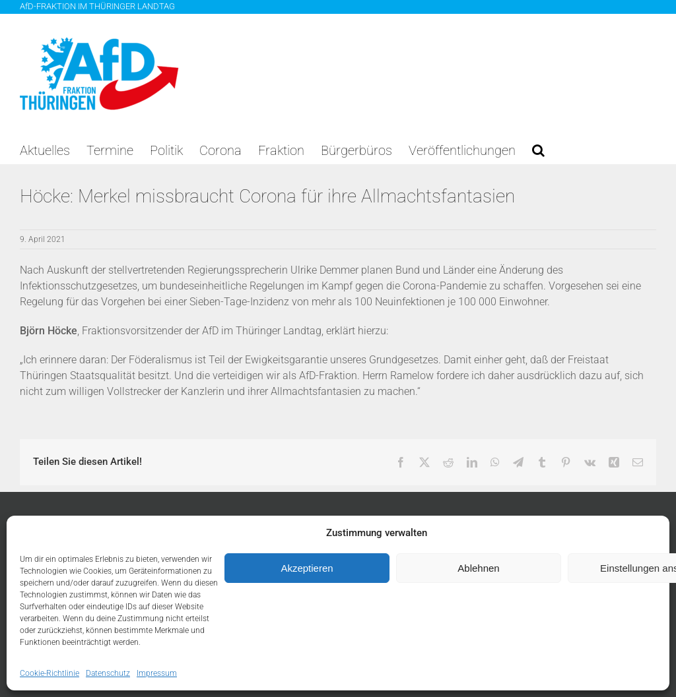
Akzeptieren (307, 568)
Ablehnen (478, 568)
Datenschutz (108, 673)
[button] (538, 150)
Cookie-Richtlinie (49, 673)
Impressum (157, 673)
